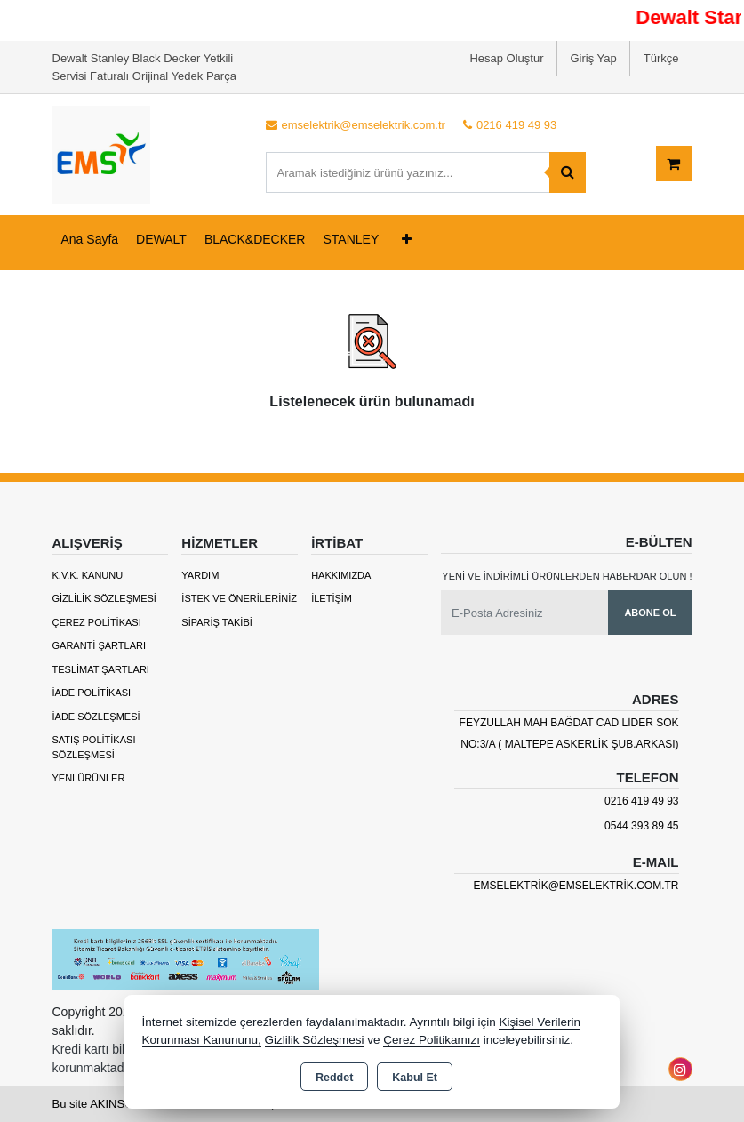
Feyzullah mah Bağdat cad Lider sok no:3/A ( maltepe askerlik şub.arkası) (569, 733)
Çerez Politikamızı (431, 1039)
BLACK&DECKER (255, 239)
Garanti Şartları (99, 645)
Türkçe (661, 58)
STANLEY (351, 239)
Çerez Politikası (96, 622)
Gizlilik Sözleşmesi (104, 598)
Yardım (200, 575)
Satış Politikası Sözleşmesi (94, 747)
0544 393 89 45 (641, 826)
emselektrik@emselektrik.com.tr (576, 885)
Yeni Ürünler (88, 778)
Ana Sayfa (90, 239)
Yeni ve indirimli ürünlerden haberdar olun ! (567, 576)
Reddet (334, 1077)
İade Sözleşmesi (96, 716)
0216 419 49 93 (641, 801)
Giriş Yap (594, 58)
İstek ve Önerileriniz (239, 598)
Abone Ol (650, 612)
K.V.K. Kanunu (88, 575)
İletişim (331, 598)
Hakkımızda (341, 575)
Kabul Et (414, 1077)
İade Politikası (92, 692)
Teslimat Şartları (100, 669)
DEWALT (161, 239)
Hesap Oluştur (506, 58)
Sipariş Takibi (216, 622)
